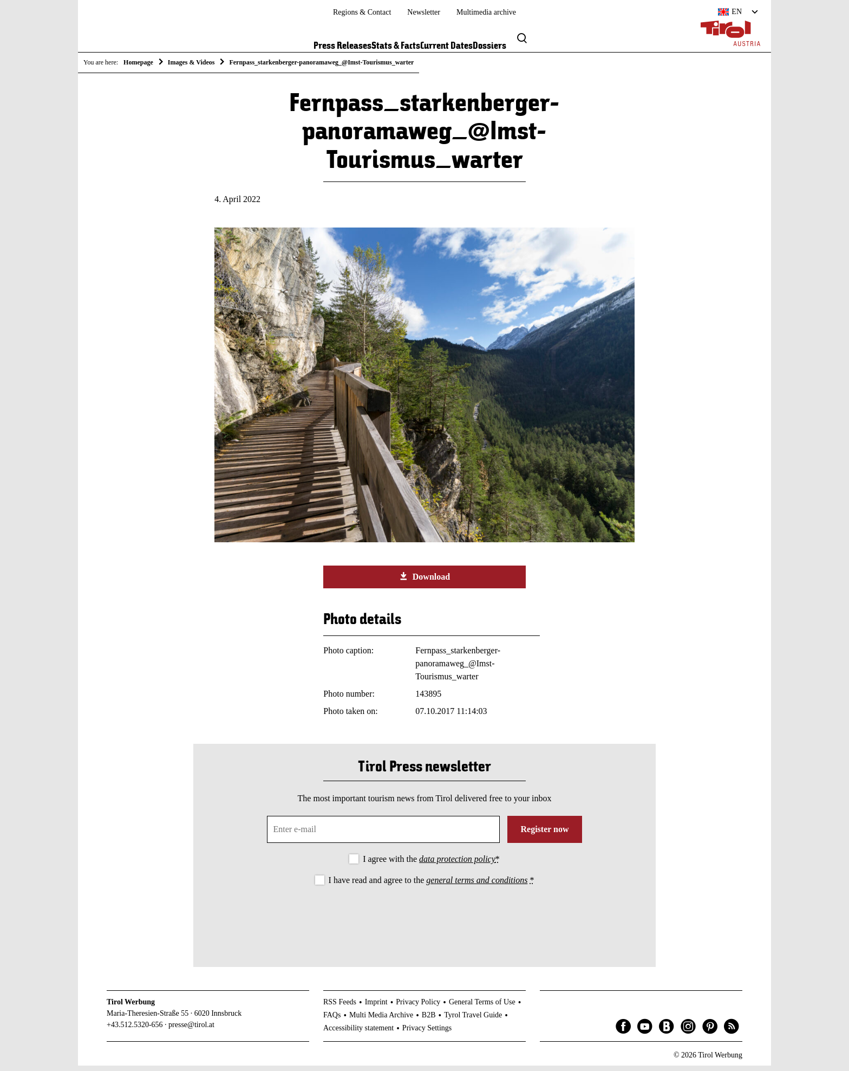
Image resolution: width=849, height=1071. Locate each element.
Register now (544, 834)
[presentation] (424, 923)
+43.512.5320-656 (135, 1031)
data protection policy (457, 864)
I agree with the (431, 864)
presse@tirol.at (191, 1031)
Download (424, 582)
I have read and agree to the (431, 885)
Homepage (138, 62)
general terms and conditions (476, 885)
